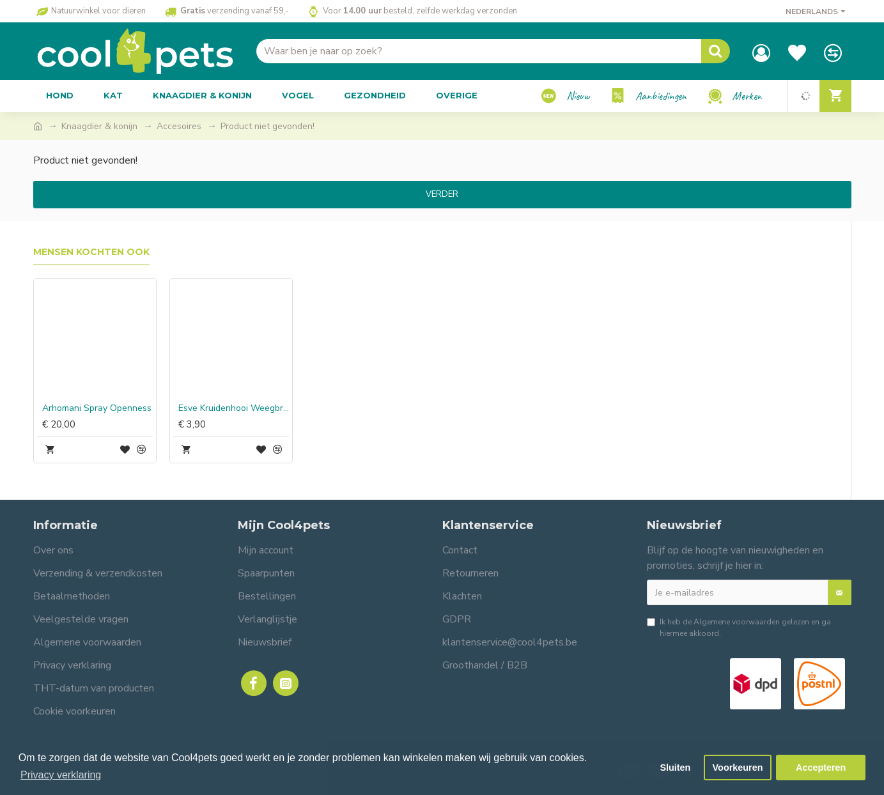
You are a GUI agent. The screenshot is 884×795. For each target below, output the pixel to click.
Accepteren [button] (821, 767)
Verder (442, 194)
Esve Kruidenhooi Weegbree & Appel (233, 408)
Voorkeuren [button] (738, 767)
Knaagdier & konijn (99, 126)
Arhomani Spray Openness (96, 408)
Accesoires (179, 126)
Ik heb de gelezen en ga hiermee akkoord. (739, 627)
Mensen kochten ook (91, 252)
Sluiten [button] (675, 767)
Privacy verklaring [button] (60, 774)
